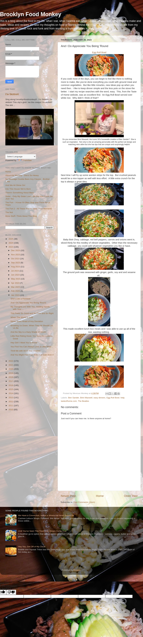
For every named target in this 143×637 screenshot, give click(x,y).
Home (100, 495)
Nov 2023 (16, 254)
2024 (11, 243)
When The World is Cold (22, 317)
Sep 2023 (16, 262)
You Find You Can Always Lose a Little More (31, 346)
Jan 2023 (15, 295)
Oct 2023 (15, 258)
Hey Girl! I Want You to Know (24, 342)
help (123, 398)
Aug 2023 (16, 266)
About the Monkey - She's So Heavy (22, 175)
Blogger (77, 570)
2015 (11, 389)
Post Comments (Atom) (84, 502)
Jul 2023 (15, 271)
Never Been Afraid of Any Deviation (27, 321)
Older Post (131, 495)
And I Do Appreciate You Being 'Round (28, 303)
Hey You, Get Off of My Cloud (31, 546)
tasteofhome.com (69, 401)
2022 (11, 361)
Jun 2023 (15, 275)
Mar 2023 (15, 287)
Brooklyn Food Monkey (30, 14)
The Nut (9, 212)
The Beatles (83, 401)
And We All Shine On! (15, 185)
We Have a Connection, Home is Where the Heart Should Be (46, 515)
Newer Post (68, 495)
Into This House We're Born (18, 189)
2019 (11, 373)
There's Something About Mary (19, 192)
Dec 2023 (16, 250)
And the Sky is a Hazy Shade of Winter (28, 332)
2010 (11, 409)
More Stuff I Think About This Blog (21, 216)
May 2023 (16, 279)
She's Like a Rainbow (20, 299)
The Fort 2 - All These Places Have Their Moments (28, 209)
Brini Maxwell (86, 398)
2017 (11, 381)
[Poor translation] (11, 592)
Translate (24, 160)
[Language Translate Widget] (20, 156)
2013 (11, 397)
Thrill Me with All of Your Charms (25, 351)
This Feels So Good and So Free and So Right (32, 313)
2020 (11, 369)
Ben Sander (73, 398)
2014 (11, 393)
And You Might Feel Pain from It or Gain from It (32, 355)
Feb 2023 (15, 291)
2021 (11, 365)
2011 (11, 405)
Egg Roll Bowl (99, 52)
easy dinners (99, 398)
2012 (11, 401)
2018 (11, 377)
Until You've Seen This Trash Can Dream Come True (42, 531)
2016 (11, 385)
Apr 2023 (15, 283)
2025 (11, 239)
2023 (11, 247)
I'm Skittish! (12, 94)
